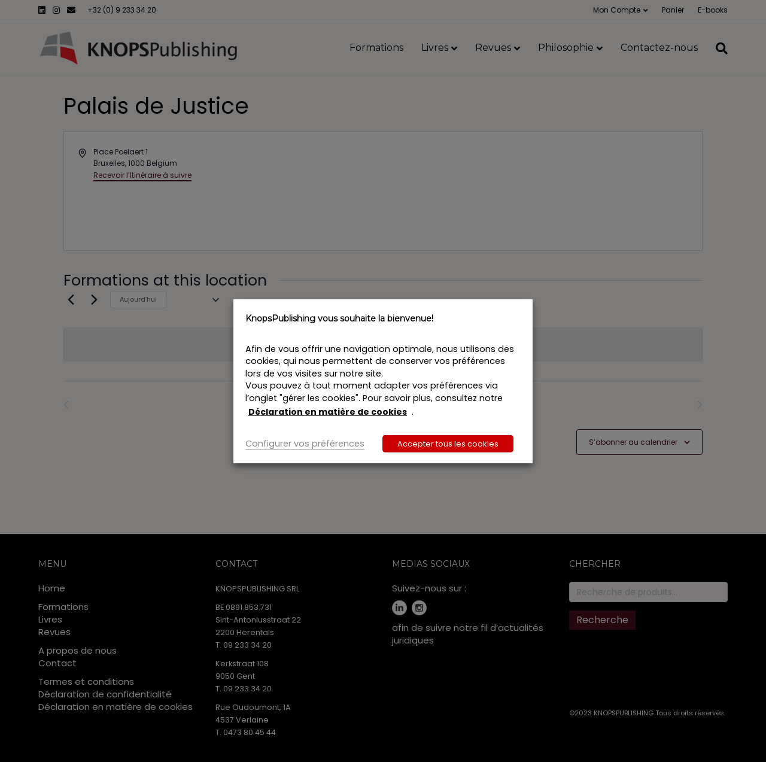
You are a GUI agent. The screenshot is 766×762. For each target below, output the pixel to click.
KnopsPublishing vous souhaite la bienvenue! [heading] (339, 317)
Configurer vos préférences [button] (304, 444)
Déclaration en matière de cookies (327, 412)
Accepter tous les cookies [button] (447, 444)
